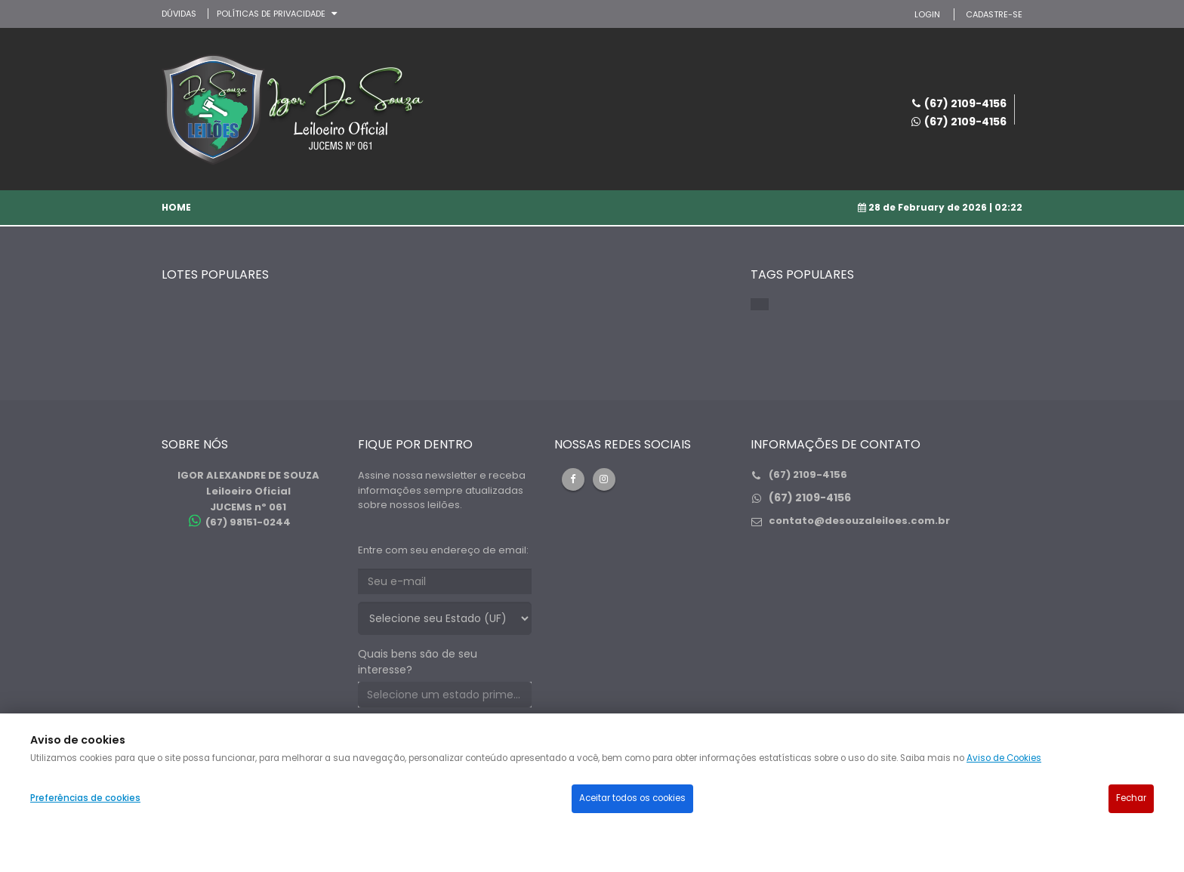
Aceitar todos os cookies (632, 798)
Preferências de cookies (85, 798)
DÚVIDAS (179, 14)
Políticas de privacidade (271, 14)
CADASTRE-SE (994, 14)
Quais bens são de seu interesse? (417, 661)
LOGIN (927, 14)
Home (176, 207)
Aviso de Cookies (1004, 758)
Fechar (1131, 798)
